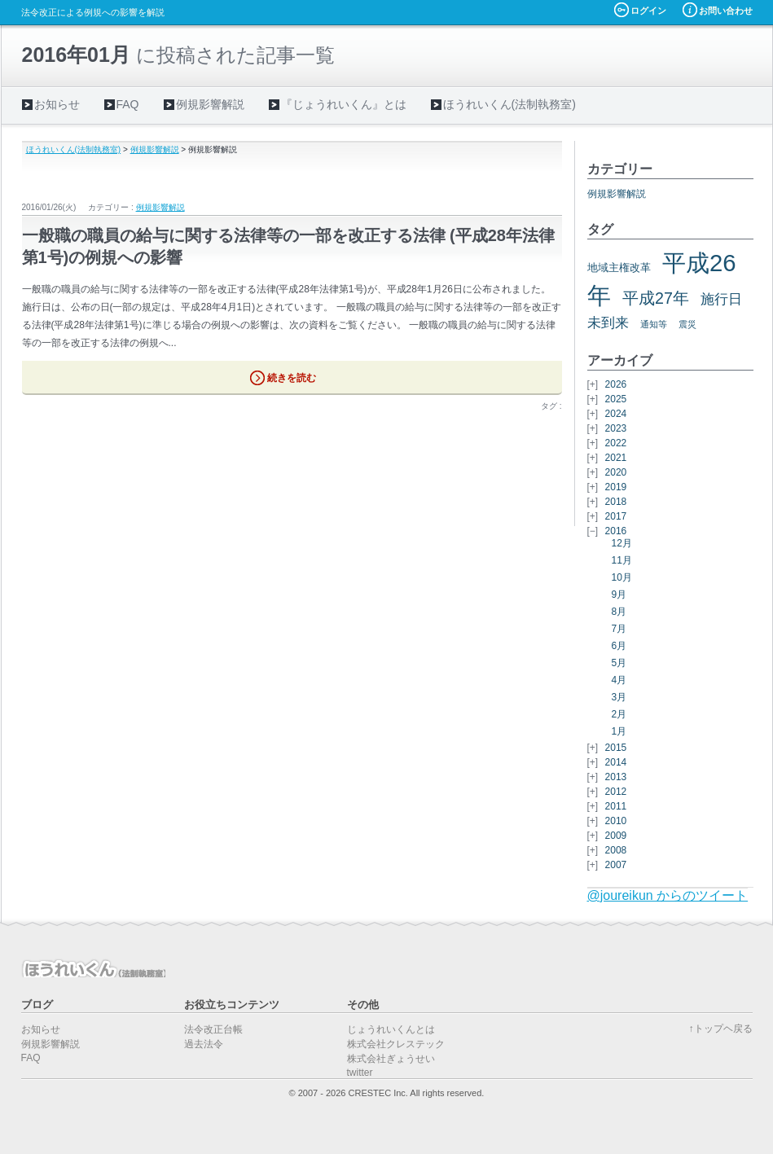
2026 (616, 384)
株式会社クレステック (396, 1044)
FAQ (127, 104)
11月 (622, 560)
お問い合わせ (726, 10)
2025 (616, 399)
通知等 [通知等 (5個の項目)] (653, 324)
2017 (616, 516)
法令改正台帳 (213, 1029)
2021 (616, 457)
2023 (616, 428)
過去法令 (203, 1044)
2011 (616, 806)
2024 (616, 413)
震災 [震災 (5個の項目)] (687, 324)
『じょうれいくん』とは (343, 104)
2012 (616, 791)
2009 (616, 835)
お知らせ (57, 104)
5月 (619, 663)
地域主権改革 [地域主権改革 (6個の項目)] (619, 267)
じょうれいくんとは (391, 1029)
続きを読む (291, 378)
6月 (619, 646)
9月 (619, 594)
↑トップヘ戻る (721, 1028)
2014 (616, 762)
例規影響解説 (210, 104)
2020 (616, 472)
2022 (616, 443)
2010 (616, 821)
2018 (616, 501)
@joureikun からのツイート (668, 895)
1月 (619, 731)
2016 (616, 531)
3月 (619, 697)
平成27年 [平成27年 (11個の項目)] (655, 298)
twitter (360, 1072)
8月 (619, 611)
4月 (619, 680)
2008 (616, 850)
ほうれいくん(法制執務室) (509, 104)
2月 (619, 714)
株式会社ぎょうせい (391, 1058)
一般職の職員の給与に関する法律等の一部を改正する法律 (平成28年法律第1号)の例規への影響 (288, 246)
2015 (616, 747)
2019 (616, 487)
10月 (622, 577)
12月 (622, 543)
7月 (619, 628)
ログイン (648, 10)
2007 (616, 865)
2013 (616, 777)
